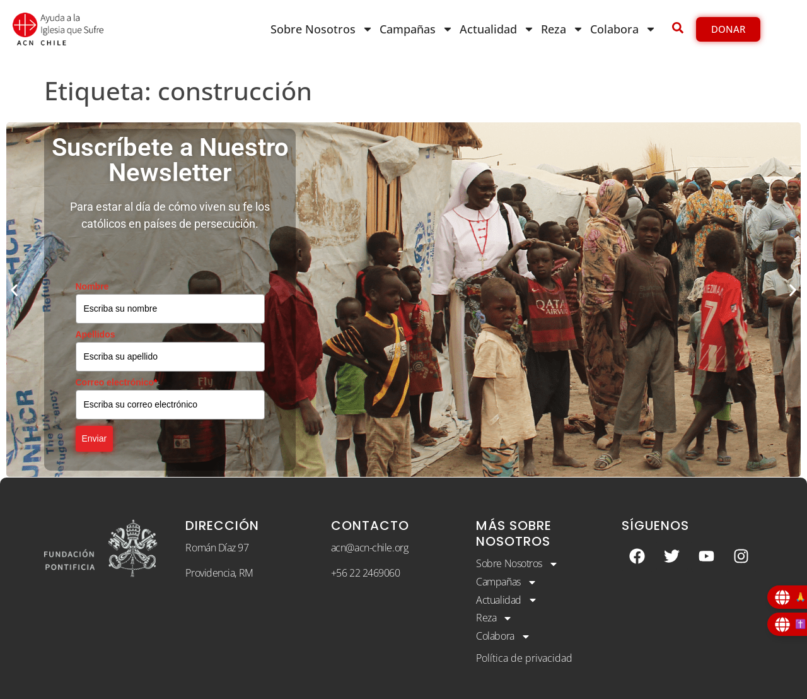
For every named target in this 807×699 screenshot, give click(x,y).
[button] (14, 290)
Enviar (94, 438)
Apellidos (95, 334)
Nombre (92, 286)
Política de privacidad (524, 658)
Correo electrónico (117, 382)
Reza (562, 29)
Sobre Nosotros (321, 29)
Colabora (623, 29)
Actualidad (497, 29)
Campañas (416, 29)
